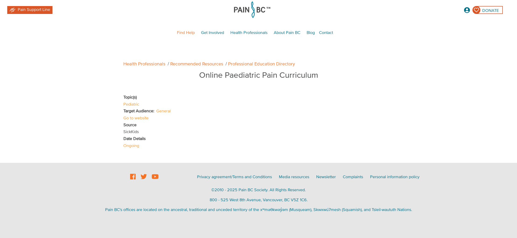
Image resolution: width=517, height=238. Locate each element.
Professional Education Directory (261, 63)
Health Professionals (248, 32)
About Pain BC (287, 32)
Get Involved (212, 32)
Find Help (186, 32)
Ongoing (131, 145)
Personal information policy (395, 176)
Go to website (136, 117)
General (163, 110)
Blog (311, 32)
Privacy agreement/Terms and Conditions (234, 176)
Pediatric (131, 104)
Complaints (353, 176)
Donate (490, 10)
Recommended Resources (196, 63)
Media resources (294, 176)
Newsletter (326, 176)
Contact (326, 32)
